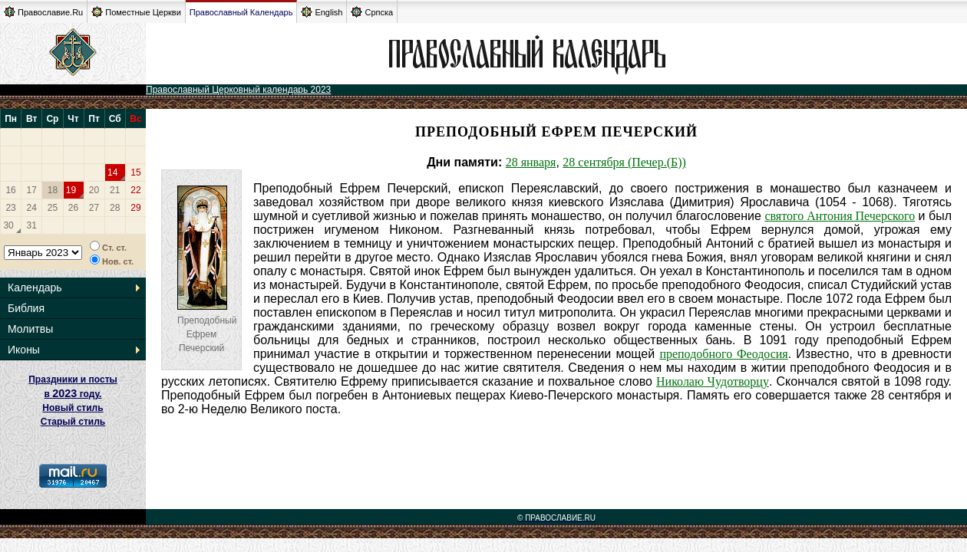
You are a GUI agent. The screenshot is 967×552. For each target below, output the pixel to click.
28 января (531, 162)
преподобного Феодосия (723, 353)
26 (73, 207)
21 (115, 190)
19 (71, 190)
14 (112, 172)
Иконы (24, 349)
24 (32, 207)
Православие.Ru (43, 12)
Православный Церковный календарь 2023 (238, 89)
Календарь (35, 287)
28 (115, 207)
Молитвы (30, 329)
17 (32, 190)
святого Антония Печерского (839, 215)
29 (135, 207)
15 (135, 172)
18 (53, 190)
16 (10, 190)
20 (94, 190)
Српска (372, 12)
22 (135, 190)
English (321, 12)
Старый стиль (73, 421)
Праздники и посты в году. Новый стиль (72, 393)
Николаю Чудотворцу (712, 381)
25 (53, 207)
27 (94, 207)
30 (8, 225)
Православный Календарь (241, 12)
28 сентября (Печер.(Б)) (624, 162)
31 (32, 225)
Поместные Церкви (136, 12)
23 (10, 207)
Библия (26, 308)
